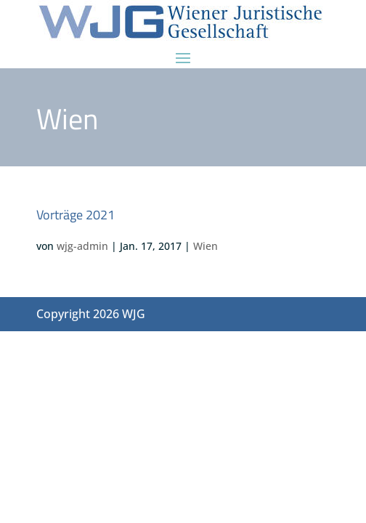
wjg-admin (82, 246)
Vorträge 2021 (75, 214)
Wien (205, 246)
